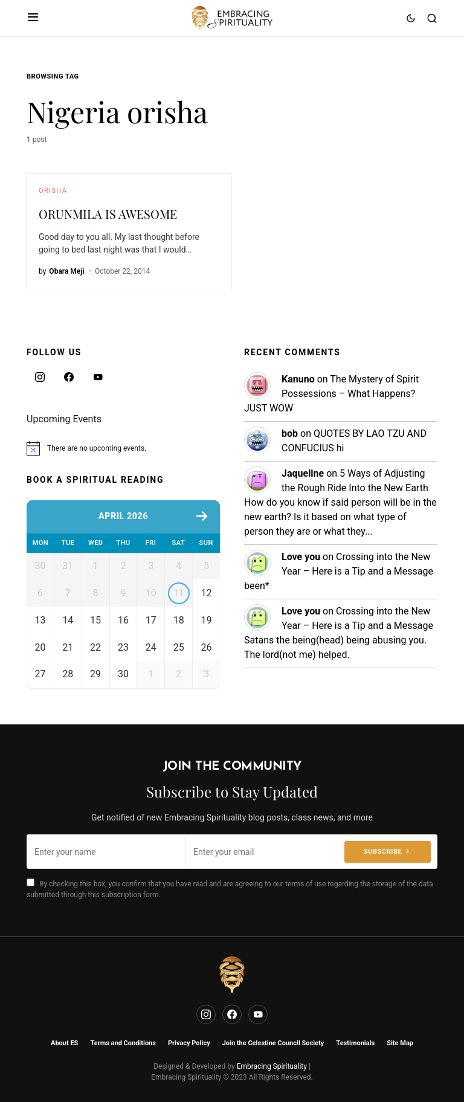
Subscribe (383, 852)
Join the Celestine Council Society (273, 1043)
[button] (33, 18)
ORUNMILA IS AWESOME (108, 213)
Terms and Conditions (123, 1043)
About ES (64, 1043)
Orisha (53, 191)
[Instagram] (40, 377)
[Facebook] (69, 377)
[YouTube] (98, 377)
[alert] (123, 448)
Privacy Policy (189, 1043)
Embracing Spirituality (272, 1066)
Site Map (400, 1043)
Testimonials (355, 1043)
